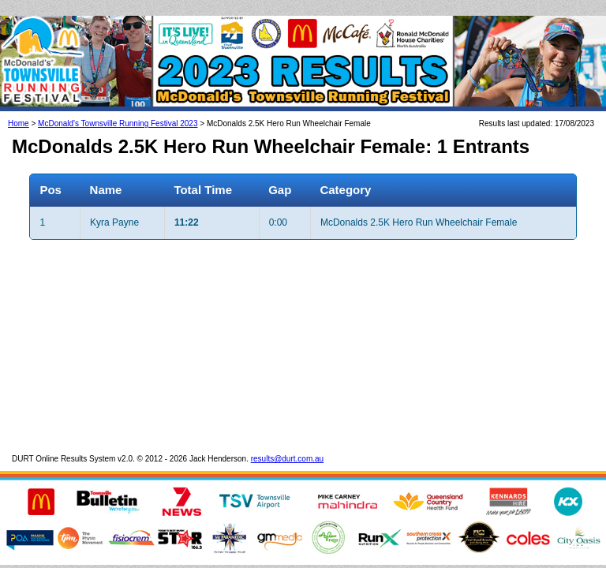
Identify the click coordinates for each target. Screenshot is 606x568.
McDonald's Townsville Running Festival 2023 (117, 107)
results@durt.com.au (287, 443)
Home (18, 107)
